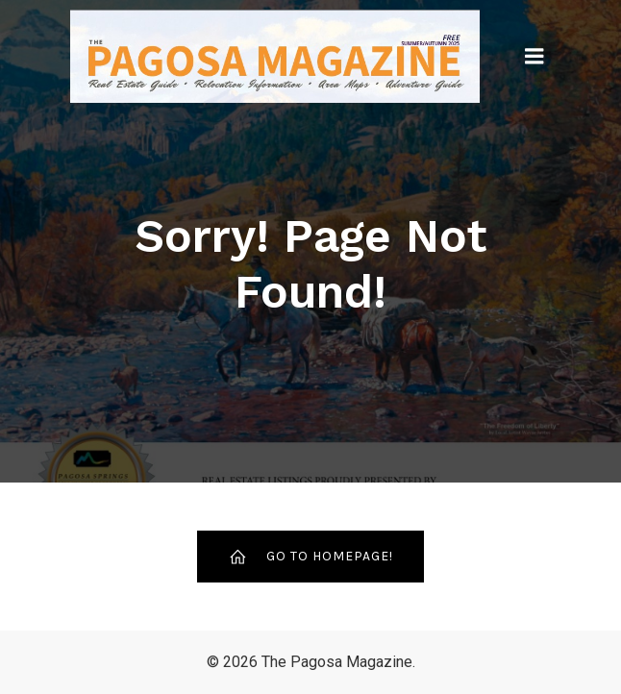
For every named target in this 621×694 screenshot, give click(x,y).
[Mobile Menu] (534, 56)
